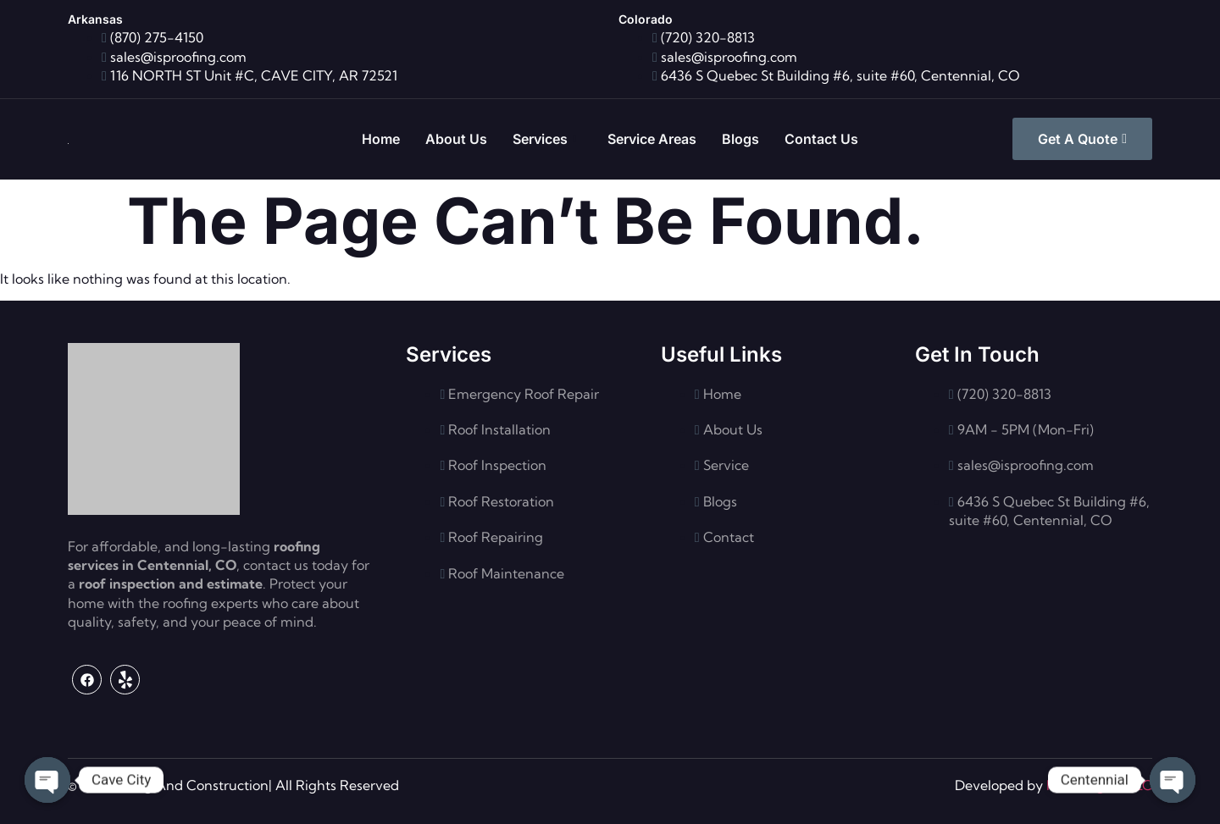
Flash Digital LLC (1099, 785)
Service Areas (651, 138)
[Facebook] (87, 679)
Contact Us (821, 138)
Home (381, 138)
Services (544, 139)
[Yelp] (125, 679)
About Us (456, 138)
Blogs (740, 138)
